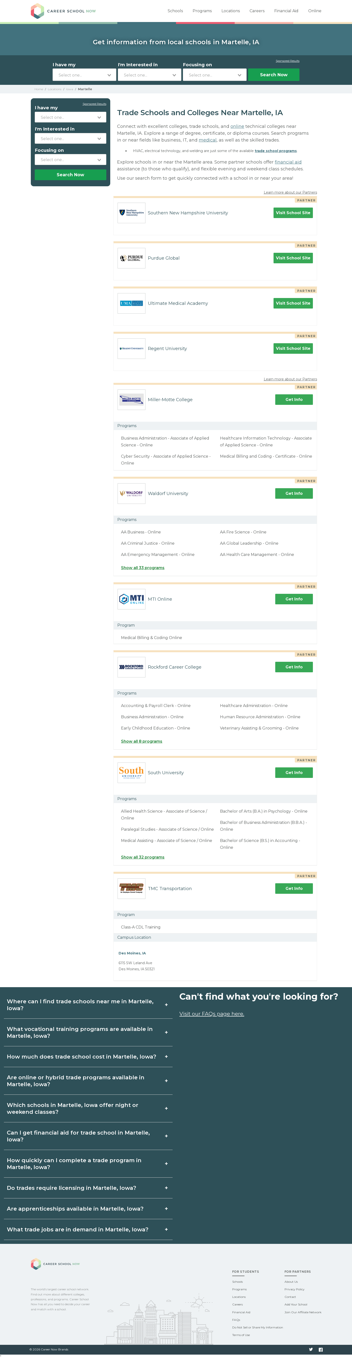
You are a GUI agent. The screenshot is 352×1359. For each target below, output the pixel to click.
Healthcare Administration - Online (254, 705)
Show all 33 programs (143, 567)
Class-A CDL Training (141, 927)
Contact (290, 1297)
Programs (202, 11)
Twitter (311, 1350)
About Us (291, 1281)
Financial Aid (286, 11)
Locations (230, 11)
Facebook (321, 1350)
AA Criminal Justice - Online (148, 543)
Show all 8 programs (141, 741)
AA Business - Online (141, 532)
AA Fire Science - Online (243, 532)
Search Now (273, 74)
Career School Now (65, 11)
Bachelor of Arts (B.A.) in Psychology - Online (264, 811)
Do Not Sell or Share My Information (257, 1327)
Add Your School (296, 1304)
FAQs (236, 1320)
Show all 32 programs (143, 857)
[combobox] (84, 75)
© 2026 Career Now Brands (48, 1349)
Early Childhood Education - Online (155, 728)
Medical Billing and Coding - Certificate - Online (266, 456)
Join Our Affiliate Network (303, 1312)
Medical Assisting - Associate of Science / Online (166, 840)
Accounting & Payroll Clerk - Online (156, 705)
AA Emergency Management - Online (158, 554)
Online (314, 11)
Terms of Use (241, 1335)
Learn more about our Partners (290, 192)
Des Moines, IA (132, 953)
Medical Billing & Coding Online (151, 637)
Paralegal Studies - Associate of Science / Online (167, 829)
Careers (257, 11)
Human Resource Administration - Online (260, 717)
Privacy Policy (295, 1289)
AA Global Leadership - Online (249, 543)
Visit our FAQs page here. (211, 1014)
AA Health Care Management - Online (257, 554)
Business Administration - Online (152, 717)
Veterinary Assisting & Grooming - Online (259, 728)
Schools (175, 11)
